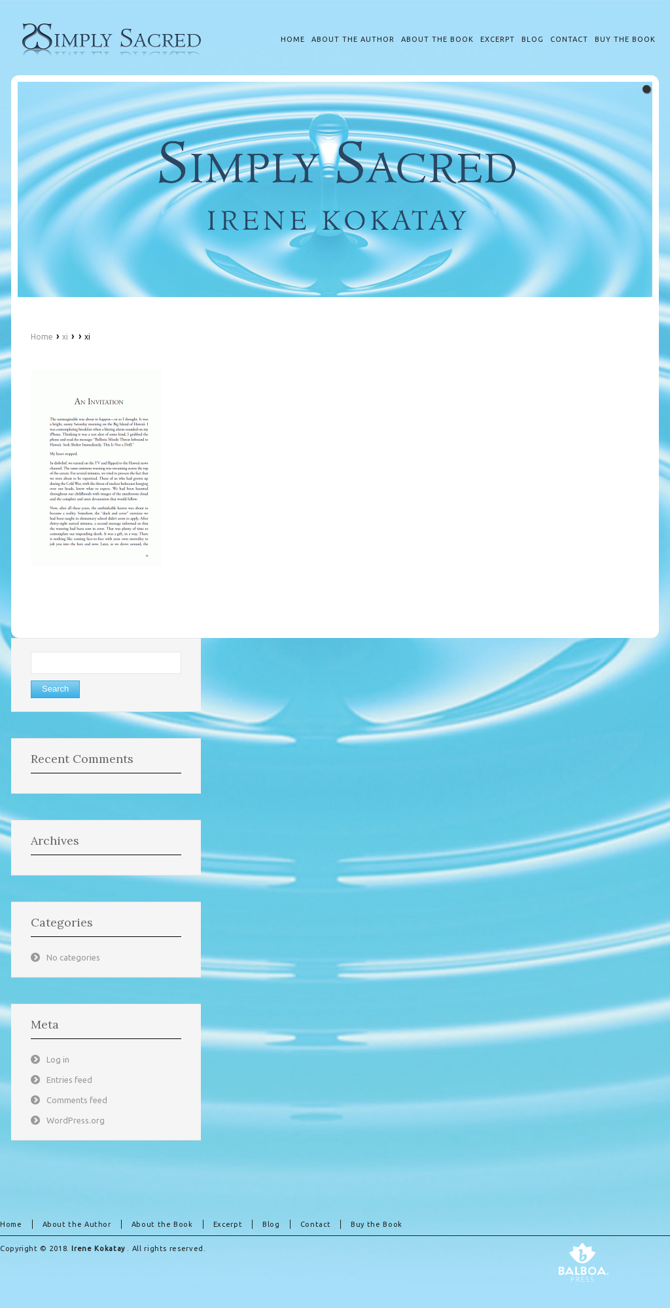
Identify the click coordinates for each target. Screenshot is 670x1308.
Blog (271, 1224)
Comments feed (76, 1100)
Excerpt (227, 1224)
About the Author (77, 1224)
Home (42, 336)
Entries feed (69, 1079)
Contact (315, 1224)
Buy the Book (376, 1224)
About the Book (162, 1224)
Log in (57, 1059)
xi (65, 336)
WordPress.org (75, 1120)
